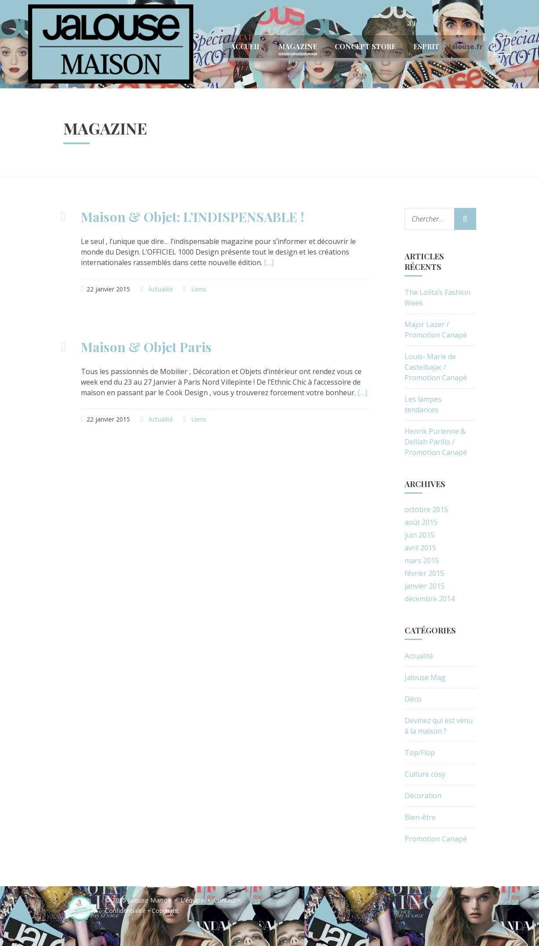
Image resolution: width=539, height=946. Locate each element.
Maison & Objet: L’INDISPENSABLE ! (192, 217)
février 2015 (424, 573)
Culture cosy (425, 774)
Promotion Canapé (436, 839)
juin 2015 (419, 535)
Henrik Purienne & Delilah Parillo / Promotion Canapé (436, 441)
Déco (413, 699)
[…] (269, 262)
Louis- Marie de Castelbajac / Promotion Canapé (436, 367)
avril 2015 (420, 548)
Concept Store (365, 46)
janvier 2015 (425, 586)
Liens (198, 289)
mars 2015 (422, 560)
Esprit (426, 46)
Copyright (165, 910)
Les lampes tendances (423, 404)
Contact (224, 900)
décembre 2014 (430, 599)
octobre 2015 (426, 509)
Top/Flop (420, 752)
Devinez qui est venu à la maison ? (439, 726)
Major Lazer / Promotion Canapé (436, 330)
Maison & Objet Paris (146, 347)
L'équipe (192, 900)
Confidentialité (125, 910)
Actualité (160, 289)
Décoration (423, 795)
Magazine (298, 46)
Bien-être (420, 817)
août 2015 (421, 522)
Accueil (246, 46)
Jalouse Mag (425, 677)
